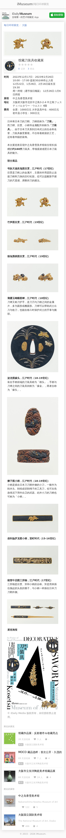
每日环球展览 (11, 25)
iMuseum (41, 834)
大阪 (24, 25)
